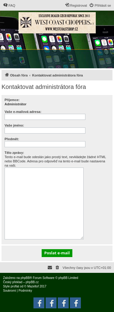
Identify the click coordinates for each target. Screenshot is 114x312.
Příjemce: (12, 100)
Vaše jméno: (14, 125)
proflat (15, 286)
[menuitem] (9, 5)
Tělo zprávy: (14, 152)
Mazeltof (33, 286)
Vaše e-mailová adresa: (23, 112)
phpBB (25, 278)
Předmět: (12, 139)
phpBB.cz (32, 282)
